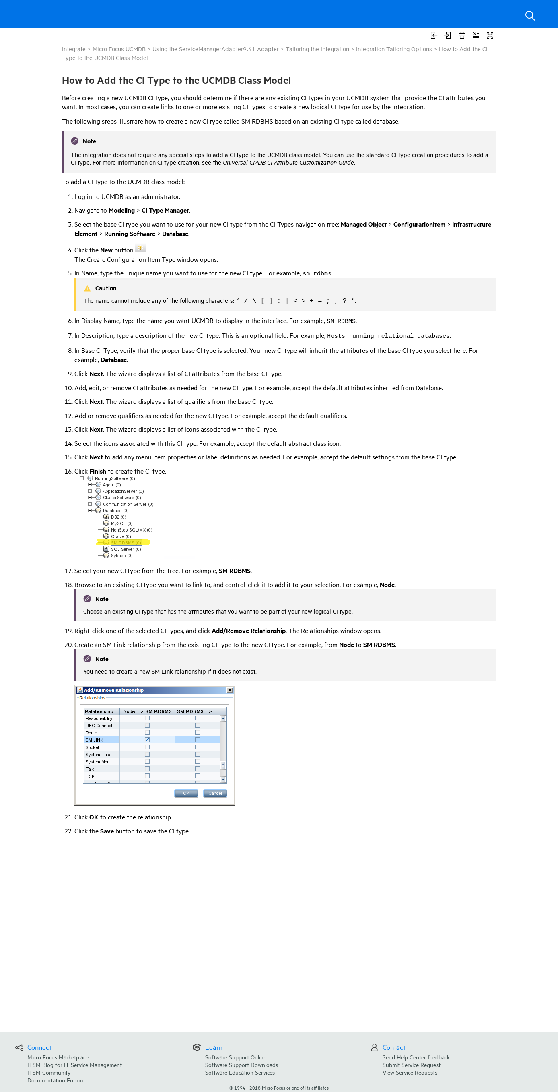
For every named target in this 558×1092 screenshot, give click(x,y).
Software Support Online (235, 1057)
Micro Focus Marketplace (58, 1057)
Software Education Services (240, 1072)
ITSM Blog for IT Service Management (74, 1064)
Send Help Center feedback (416, 1057)
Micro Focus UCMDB (119, 48)
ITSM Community (48, 1072)
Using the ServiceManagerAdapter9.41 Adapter (215, 48)
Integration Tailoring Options (394, 48)
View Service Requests (410, 1072)
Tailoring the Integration (317, 48)
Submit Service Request (412, 1064)
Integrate (74, 48)
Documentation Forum (55, 1080)
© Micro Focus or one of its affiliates (279, 1087)
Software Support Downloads (241, 1064)
